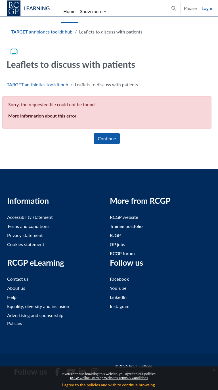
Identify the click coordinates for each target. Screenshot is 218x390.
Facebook (119, 279)
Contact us (17, 279)
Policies (14, 323)
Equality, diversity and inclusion (38, 306)
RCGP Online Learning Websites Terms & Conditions (109, 378)
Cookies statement (25, 244)
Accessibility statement (30, 217)
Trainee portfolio (126, 226)
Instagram (119, 306)
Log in (207, 8)
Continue (107, 138)
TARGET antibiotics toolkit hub (41, 31)
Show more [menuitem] (91, 11)
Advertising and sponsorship (35, 315)
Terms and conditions (28, 226)
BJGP (115, 235)
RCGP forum (122, 253)
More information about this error (42, 115)
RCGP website (124, 217)
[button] (173, 8)
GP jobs (117, 244)
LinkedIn (118, 297)
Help (11, 297)
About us (16, 288)
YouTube (118, 288)
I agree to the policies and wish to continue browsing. (109, 384)
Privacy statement (25, 235)
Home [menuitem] (69, 11)
